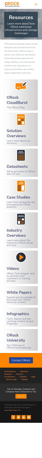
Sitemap (24, 379)
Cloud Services (10, 371)
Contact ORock (21, 360)
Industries (24, 371)
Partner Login (11, 379)
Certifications (9, 377)
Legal (33, 377)
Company (23, 377)
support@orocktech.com (12, 410)
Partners (19, 374)
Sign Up (21, 396)
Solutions (8, 374)
